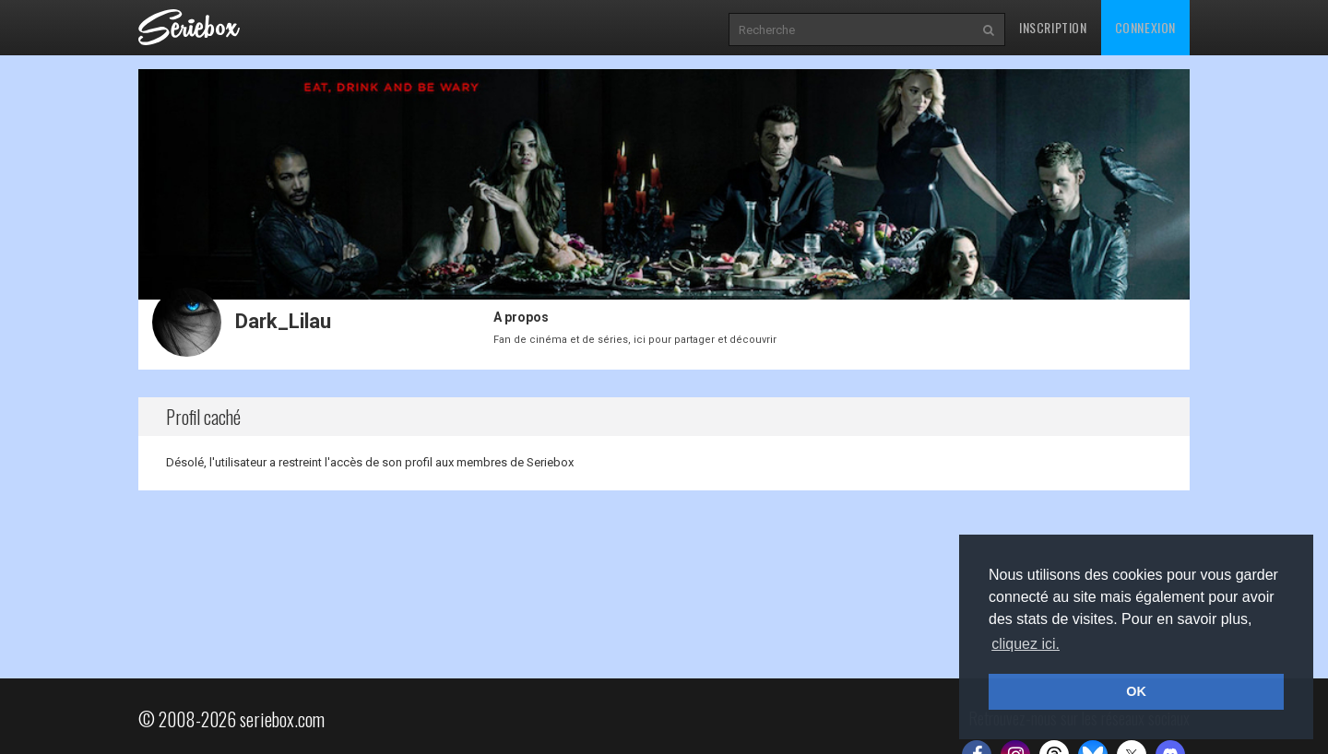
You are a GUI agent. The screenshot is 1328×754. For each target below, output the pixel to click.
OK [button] (1136, 691)
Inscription (1053, 27)
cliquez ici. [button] (1025, 644)
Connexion (1145, 27)
